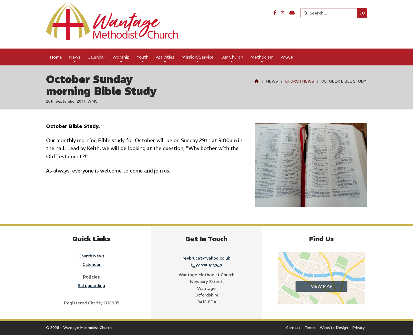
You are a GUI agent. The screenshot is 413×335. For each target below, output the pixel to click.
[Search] (330, 13)
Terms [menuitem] (310, 327)
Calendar (91, 264)
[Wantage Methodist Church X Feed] (283, 12)
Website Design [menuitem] (334, 327)
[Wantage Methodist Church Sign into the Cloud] (292, 12)
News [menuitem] (74, 57)
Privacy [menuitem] (358, 327)
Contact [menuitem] (293, 327)
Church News (299, 81)
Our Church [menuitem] (231, 57)
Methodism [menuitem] (261, 57)
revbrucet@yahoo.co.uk (206, 258)
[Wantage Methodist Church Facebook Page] (274, 12)
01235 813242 (209, 265)
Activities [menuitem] (165, 57)
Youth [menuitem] (143, 57)
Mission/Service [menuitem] (197, 57)
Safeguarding (91, 285)
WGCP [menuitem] (287, 57)
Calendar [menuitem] (96, 57)
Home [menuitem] (56, 57)
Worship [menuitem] (121, 57)
